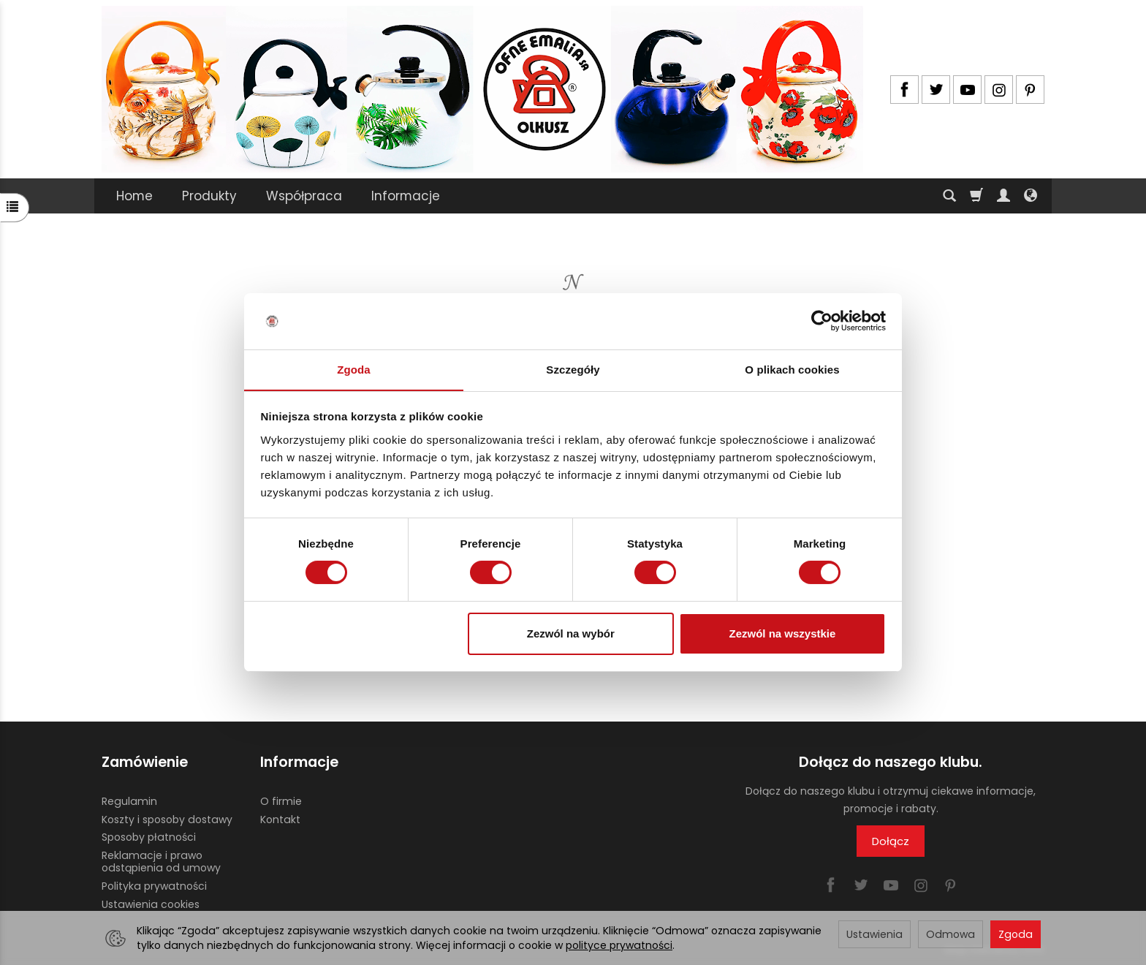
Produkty (209, 196)
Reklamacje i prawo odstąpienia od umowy (161, 861)
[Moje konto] (1003, 195)
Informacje (405, 196)
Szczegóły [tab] (572, 369)
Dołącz (890, 841)
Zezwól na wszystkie (782, 633)
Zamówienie (145, 762)
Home (134, 196)
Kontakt (280, 818)
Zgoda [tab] (354, 369)
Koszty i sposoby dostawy (167, 818)
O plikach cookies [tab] (792, 369)
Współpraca (304, 196)
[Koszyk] (976, 195)
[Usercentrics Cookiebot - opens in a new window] (822, 321)
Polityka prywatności (154, 885)
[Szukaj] (949, 195)
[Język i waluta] (1030, 195)
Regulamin (129, 800)
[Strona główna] (482, 89)
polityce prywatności (619, 945)
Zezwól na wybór (571, 633)
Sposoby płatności (149, 837)
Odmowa (950, 934)
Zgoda (1015, 934)
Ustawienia (874, 934)
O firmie (281, 800)
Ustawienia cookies (151, 903)
